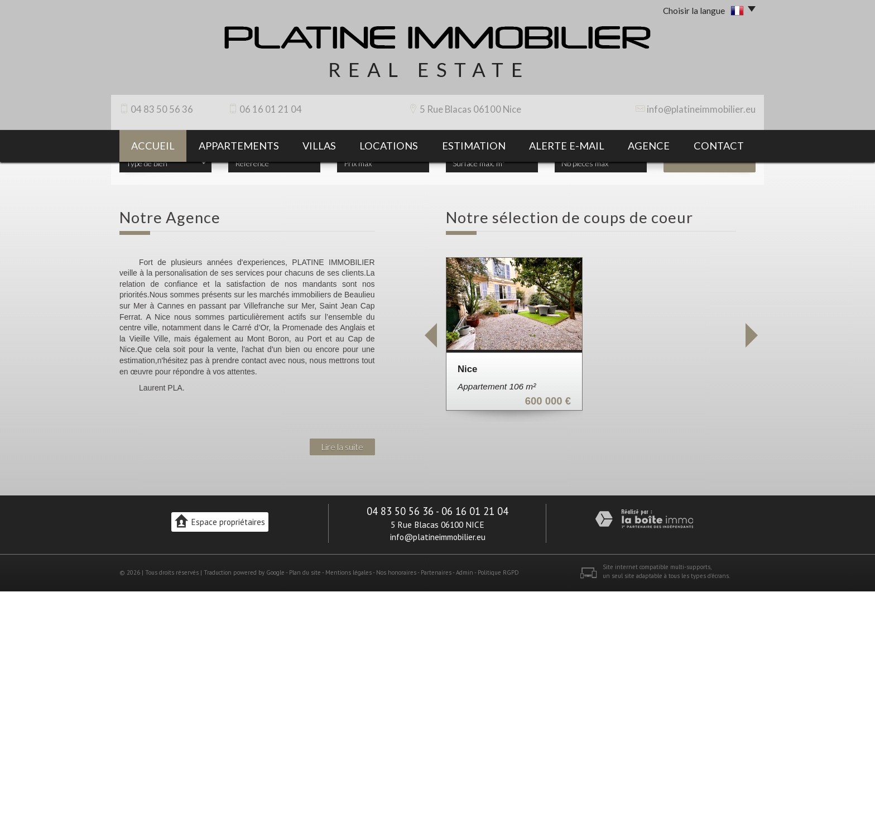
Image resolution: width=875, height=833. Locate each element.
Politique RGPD (498, 814)
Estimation (474, 145)
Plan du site (305, 814)
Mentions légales (348, 814)
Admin (464, 814)
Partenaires (436, 814)
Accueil (153, 145)
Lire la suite (342, 688)
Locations (388, 145)
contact (719, 145)
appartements (239, 145)
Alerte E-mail (566, 145)
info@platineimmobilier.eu (701, 109)
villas (319, 145)
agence (649, 145)
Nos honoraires (396, 814)
